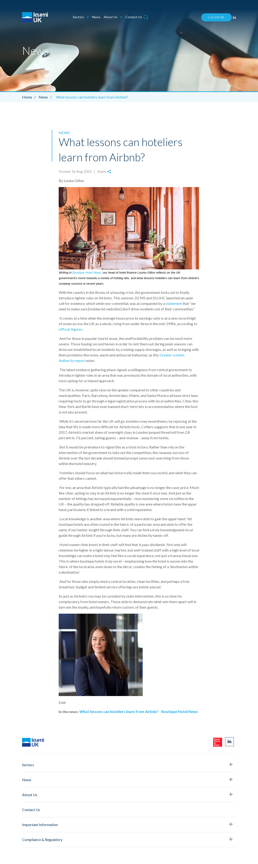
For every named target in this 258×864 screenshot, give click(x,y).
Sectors (81, 17)
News (96, 17)
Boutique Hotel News (86, 272)
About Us (113, 17)
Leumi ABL (216, 17)
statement (174, 303)
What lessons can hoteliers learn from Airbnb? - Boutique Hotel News (138, 711)
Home (30, 97)
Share (103, 171)
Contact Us (133, 17)
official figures (70, 329)
